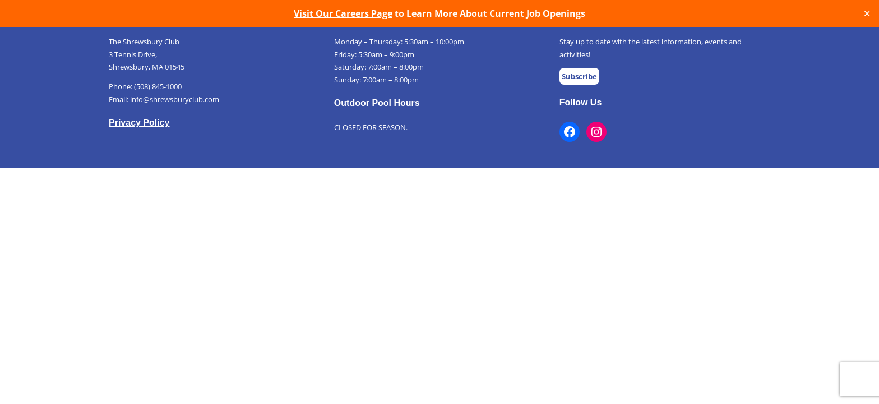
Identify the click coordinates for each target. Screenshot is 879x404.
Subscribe (579, 76)
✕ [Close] (867, 14)
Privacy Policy (139, 122)
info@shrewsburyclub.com (174, 99)
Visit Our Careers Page (343, 13)
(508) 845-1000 (158, 86)
